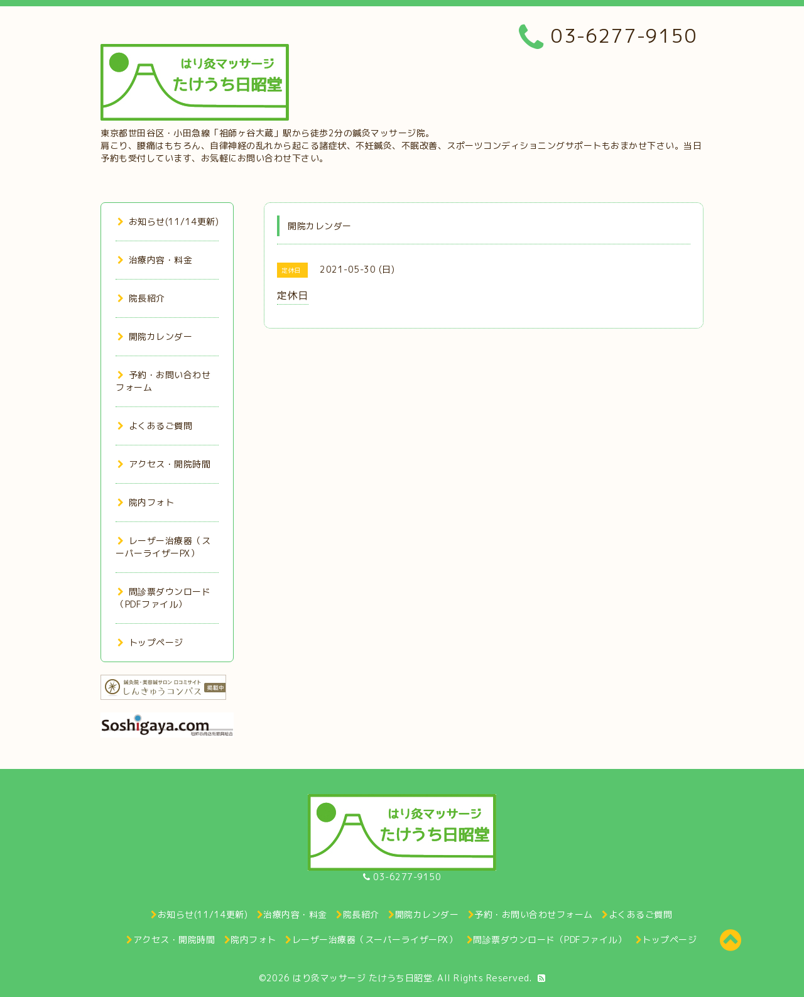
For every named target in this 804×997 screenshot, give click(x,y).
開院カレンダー (154, 336)
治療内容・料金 (154, 260)
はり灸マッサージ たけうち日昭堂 (362, 978)
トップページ (150, 642)
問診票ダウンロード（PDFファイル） (163, 598)
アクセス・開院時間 (163, 464)
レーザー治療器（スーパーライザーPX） (163, 547)
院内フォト (145, 502)
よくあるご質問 (154, 426)
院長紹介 (141, 298)
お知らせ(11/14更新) (168, 221)
